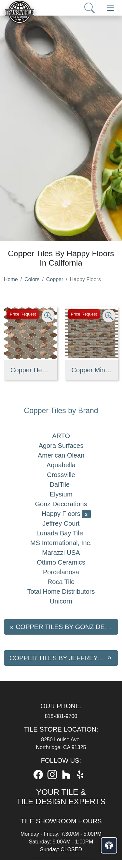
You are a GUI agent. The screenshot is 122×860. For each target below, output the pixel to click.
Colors (31, 279)
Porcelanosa (66, 572)
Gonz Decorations (66, 504)
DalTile (66, 484)
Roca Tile (66, 581)
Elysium (66, 494)
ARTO (66, 435)
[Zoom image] (48, 315)
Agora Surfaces (66, 445)
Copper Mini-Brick (92, 370)
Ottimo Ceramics (66, 562)
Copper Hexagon (30, 370)
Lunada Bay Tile (66, 533)
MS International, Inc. (66, 542)
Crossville (66, 474)
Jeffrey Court (66, 523)
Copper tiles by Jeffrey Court (63, 658)
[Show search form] (89, 8)
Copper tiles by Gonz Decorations (67, 626)
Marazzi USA (66, 552)
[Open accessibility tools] (109, 845)
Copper (54, 279)
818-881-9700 (61, 716)
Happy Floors (66, 513)
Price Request (23, 314)
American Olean (66, 455)
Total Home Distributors (66, 591)
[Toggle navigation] (110, 8)
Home (11, 279)
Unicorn (66, 601)
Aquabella (66, 465)
